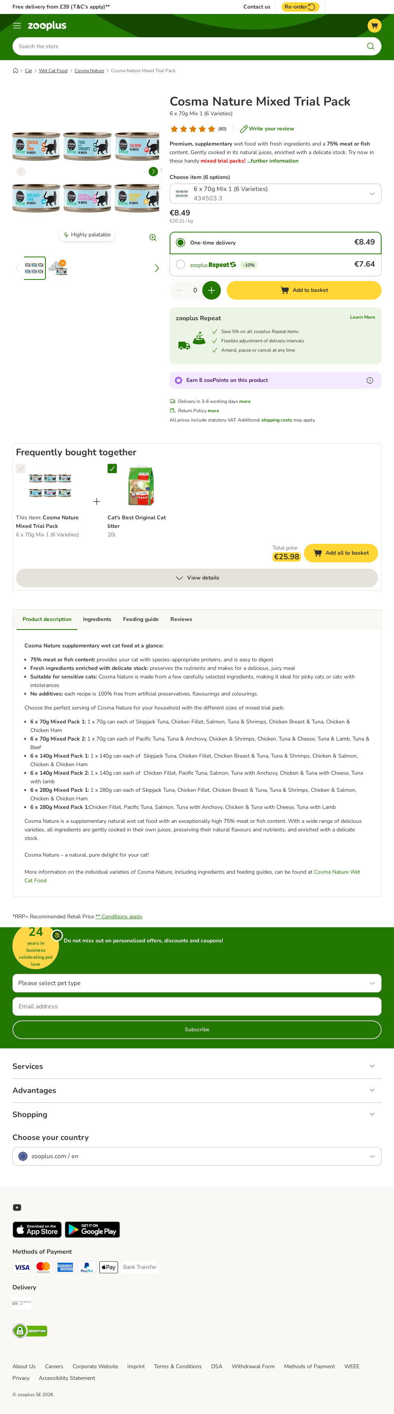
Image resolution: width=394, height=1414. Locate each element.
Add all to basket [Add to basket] (345, 554)
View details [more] (197, 578)
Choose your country (50, 1138)
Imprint (136, 1367)
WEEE (351, 1367)
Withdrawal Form (253, 1367)
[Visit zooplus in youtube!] (17, 1208)
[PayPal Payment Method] (87, 1269)
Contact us (257, 6)
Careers (54, 1367)
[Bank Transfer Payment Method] (139, 1267)
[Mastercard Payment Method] (43, 1269)
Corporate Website (95, 1367)
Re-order (300, 7)
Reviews (181, 619)
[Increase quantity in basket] (211, 290)
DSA (216, 1367)
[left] (21, 172)
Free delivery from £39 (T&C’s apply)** (61, 6)
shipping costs (276, 420)
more (245, 402)
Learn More (362, 317)
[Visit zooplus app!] (37, 1236)
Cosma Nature (89, 71)
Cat (28, 71)
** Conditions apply (118, 917)
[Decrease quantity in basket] (179, 290)
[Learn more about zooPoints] (370, 381)
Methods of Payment (309, 1367)
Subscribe (197, 1030)
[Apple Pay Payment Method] (108, 1269)
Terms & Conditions (178, 1367)
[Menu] (17, 25)
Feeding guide (141, 619)
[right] (153, 172)
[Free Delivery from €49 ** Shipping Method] (21, 1304)
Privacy (21, 1378)
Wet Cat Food (53, 71)
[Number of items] (195, 290)
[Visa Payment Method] (21, 1269)
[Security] (29, 1333)
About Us (24, 1367)
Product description (47, 619)
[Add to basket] (304, 290)
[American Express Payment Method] (65, 1269)
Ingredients (97, 619)
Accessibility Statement (67, 1378)
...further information (273, 161)
